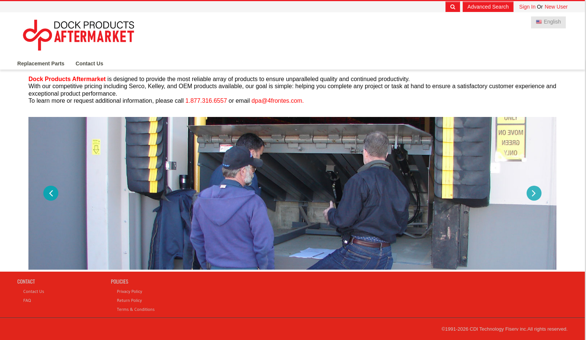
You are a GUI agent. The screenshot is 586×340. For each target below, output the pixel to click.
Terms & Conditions (136, 309)
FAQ (27, 300)
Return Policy (129, 300)
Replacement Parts (40, 64)
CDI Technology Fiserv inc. (498, 329)
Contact (26, 281)
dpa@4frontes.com (277, 101)
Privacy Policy (129, 291)
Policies (119, 281)
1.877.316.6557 (206, 101)
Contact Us (89, 64)
